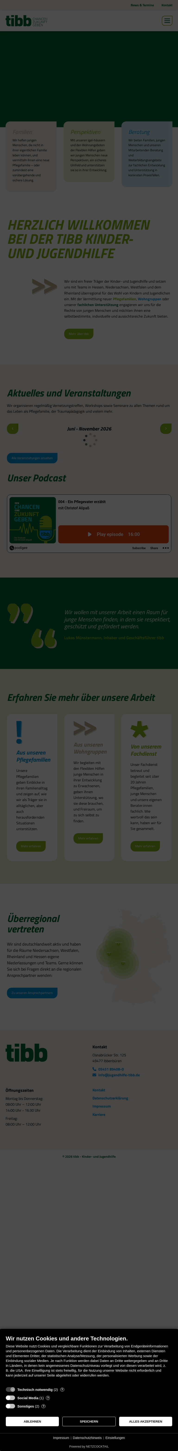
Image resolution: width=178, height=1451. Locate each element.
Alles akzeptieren (145, 1421)
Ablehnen (32, 1421)
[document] (89, 1360)
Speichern (89, 1421)
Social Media (27, 1398)
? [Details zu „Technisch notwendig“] (62, 1389)
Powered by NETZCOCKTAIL (89, 1446)
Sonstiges (25, 1406)
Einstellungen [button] (115, 1438)
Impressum (61, 1438)
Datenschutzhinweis (87, 1438)
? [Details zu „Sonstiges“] (43, 1406)
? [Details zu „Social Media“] (48, 1398)
